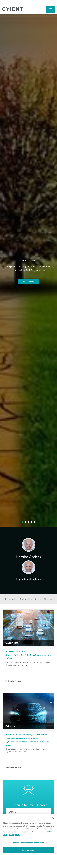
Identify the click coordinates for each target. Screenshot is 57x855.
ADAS (22, 651)
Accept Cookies (28, 850)
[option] (28, 270)
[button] (50, 9)
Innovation (11, 735)
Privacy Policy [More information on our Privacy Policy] (14, 835)
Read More (28, 281)
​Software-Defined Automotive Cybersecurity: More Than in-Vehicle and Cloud (27, 741)
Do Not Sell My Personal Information (28, 843)
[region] (28, 834)
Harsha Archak (14, 681)
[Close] (53, 818)
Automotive (11, 651)
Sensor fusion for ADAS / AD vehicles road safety (28, 656)
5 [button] (36, 524)
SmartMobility (40, 735)
